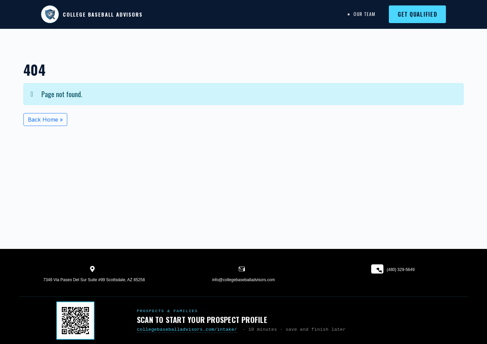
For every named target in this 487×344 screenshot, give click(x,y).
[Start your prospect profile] (75, 320)
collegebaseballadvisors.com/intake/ (187, 329)
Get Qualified (417, 14)
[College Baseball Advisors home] (92, 14)
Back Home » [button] (45, 119)
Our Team (364, 14)
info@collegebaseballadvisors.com (243, 279)
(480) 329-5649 (393, 269)
